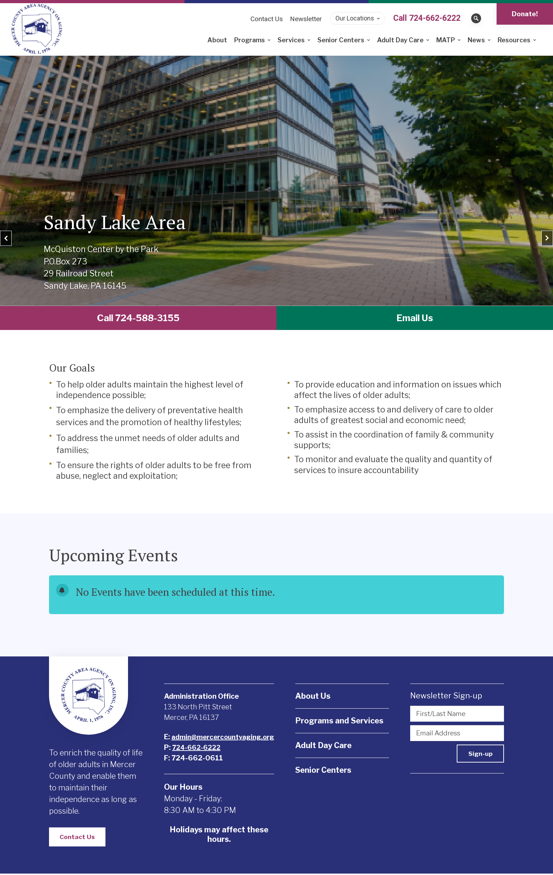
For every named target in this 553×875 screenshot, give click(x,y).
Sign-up (479, 753)
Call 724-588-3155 (138, 318)
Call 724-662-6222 (427, 18)
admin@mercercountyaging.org (224, 737)
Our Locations (354, 18)
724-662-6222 (195, 748)
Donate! (525, 14)
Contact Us (78, 838)
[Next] (539, 229)
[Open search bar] (476, 18)
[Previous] (13, 229)
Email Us (415, 318)
